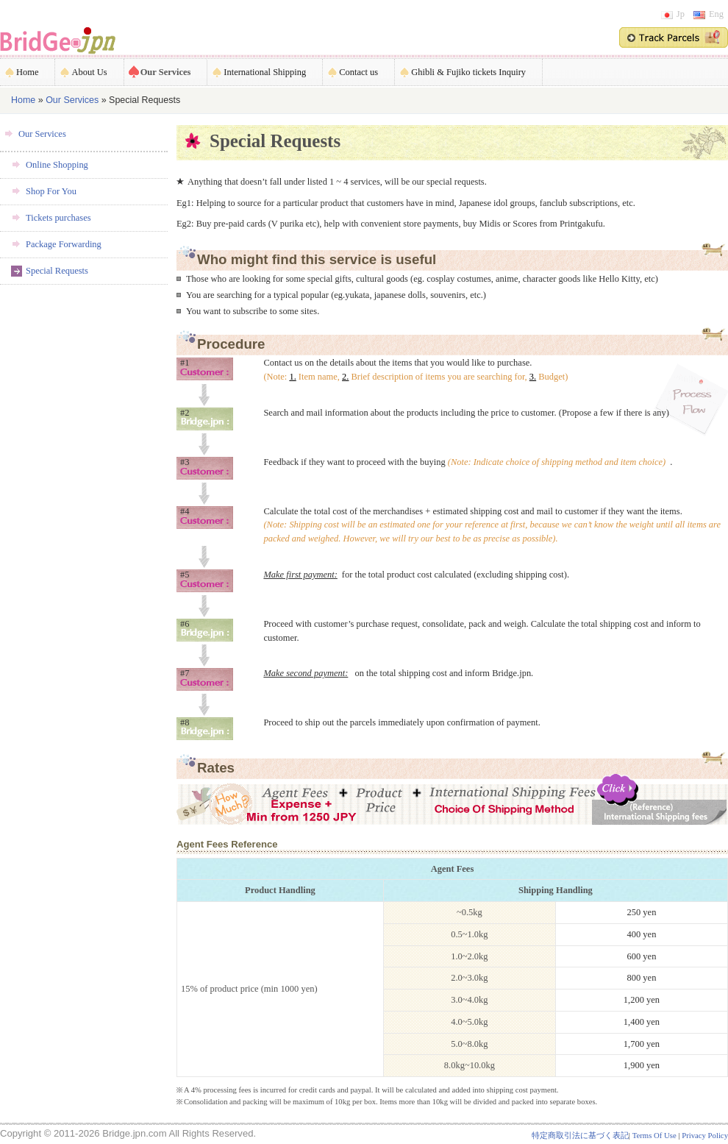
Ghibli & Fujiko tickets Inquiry (468, 72)
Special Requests (57, 271)
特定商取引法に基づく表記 (580, 1135)
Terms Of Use (654, 1135)
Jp (673, 14)
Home (27, 72)
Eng (708, 14)
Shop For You (51, 191)
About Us (89, 72)
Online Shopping (57, 165)
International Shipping (265, 72)
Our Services (165, 72)
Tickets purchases (58, 218)
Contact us (358, 72)
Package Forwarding (63, 244)
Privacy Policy (705, 1135)
